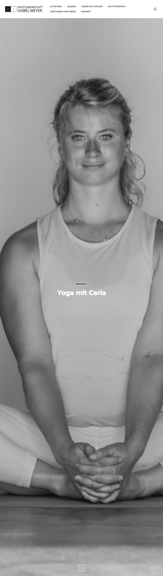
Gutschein (56, 6)
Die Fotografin (116, 6)
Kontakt (86, 11)
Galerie (71, 6)
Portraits (81, 284)
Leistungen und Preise (63, 11)
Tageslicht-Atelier (92, 6)
